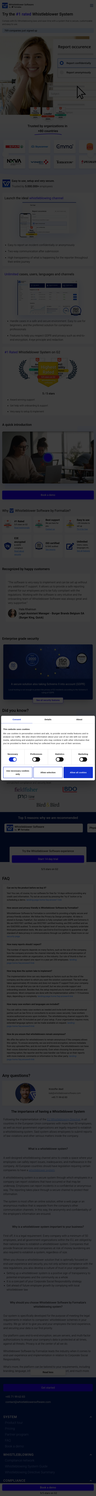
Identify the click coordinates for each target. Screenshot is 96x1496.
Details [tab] (48, 719)
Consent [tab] (17, 719)
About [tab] (79, 719)
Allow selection (48, 772)
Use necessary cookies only (17, 772)
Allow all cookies (78, 772)
